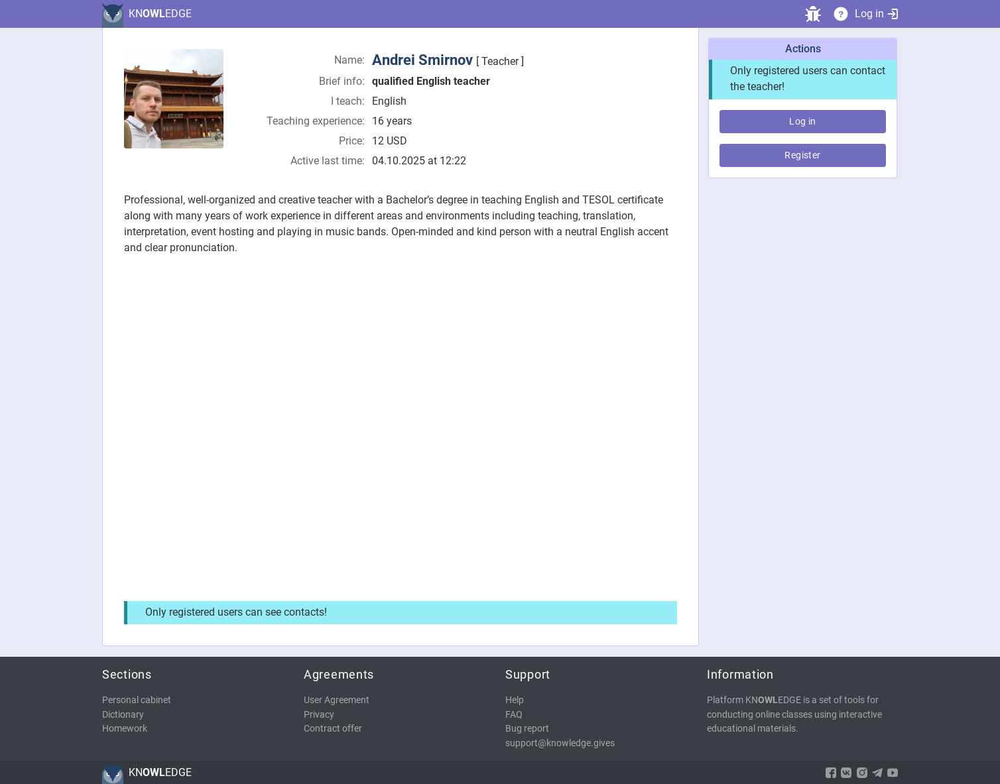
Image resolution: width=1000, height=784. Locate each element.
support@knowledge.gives (560, 743)
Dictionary (123, 714)
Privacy (319, 714)
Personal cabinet (136, 700)
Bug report (527, 728)
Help (514, 700)
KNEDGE (160, 13)
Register (802, 155)
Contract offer (333, 728)
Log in (876, 13)
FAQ (514, 714)
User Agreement (336, 700)
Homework (124, 728)
